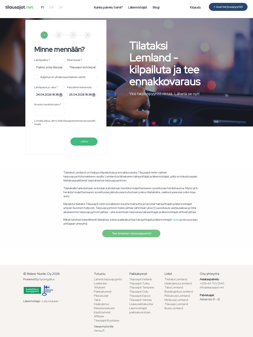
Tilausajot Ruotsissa (106, 320)
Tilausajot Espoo (140, 296)
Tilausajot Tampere (141, 287)
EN (51, 7)
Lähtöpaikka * (42, 60)
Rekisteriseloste (104, 308)
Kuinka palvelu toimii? (108, 7)
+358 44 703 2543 (212, 283)
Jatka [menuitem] (84, 141)
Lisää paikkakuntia (141, 304)
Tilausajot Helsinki (140, 279)
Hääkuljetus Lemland (178, 283)
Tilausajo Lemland (176, 304)
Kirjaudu (195, 7)
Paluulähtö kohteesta (79, 87)
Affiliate (99, 316)
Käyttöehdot (102, 312)
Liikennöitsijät (137, 7)
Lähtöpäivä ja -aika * (46, 87)
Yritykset (99, 287)
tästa (175, 220)
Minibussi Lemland (176, 300)
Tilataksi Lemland (176, 279)
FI (42, 7)
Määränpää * (74, 60)
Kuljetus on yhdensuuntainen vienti (59, 77)
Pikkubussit (101, 296)
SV (61, 7)
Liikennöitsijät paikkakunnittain (140, 310)
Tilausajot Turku (139, 283)
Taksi (97, 300)
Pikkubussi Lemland (177, 296)
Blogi (156, 7)
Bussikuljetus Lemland (179, 291)
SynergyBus (46, 279)
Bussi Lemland (174, 308)
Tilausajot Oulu (138, 291)
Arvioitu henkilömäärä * (47, 104)
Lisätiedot (100, 283)
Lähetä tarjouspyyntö (108, 279)
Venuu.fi (99, 330)
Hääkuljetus (101, 304)
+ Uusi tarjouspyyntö (228, 7)
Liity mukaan (50, 301)
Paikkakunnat (102, 291)
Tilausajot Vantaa (140, 300)
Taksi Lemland (174, 287)
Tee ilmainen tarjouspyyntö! (131, 233)
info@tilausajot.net (212, 287)
